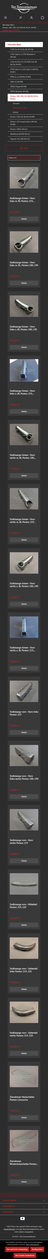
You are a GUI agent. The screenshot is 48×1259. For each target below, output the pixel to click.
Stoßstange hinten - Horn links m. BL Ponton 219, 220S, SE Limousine (22, 200)
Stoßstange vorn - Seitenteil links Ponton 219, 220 (24, 970)
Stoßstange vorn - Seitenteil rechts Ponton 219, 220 (24, 1034)
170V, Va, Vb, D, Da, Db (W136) (21, 49)
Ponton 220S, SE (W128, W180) (22, 117)
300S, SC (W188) (16, 82)
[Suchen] (20, 17)
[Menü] (5, 17)
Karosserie (16, 103)
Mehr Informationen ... (33, 1244)
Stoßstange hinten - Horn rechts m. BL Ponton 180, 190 (22, 456)
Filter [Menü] (24, 147)
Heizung (15, 112)
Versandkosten (9, 1229)
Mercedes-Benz (14, 44)
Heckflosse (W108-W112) (20, 134)
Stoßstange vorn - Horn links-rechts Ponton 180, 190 (24, 777)
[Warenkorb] (42, 17)
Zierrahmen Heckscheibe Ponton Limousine (22, 1098)
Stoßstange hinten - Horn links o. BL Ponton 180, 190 (23, 328)
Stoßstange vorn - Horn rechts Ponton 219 (21, 841)
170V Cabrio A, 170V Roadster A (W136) (22, 55)
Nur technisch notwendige (17, 1249)
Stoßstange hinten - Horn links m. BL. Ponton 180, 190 (24, 264)
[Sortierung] (24, 157)
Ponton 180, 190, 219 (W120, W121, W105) (24, 97)
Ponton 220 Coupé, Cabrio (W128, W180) (23, 122)
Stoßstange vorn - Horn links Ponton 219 (24, 713)
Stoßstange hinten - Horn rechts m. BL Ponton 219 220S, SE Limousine (22, 521)
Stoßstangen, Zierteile (20, 108)
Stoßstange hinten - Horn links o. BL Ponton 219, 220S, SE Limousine (22, 392)
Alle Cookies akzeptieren (24, 1255)
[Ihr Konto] (31, 17)
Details (24, 219)
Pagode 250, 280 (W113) (20, 139)
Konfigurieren (37, 1249)
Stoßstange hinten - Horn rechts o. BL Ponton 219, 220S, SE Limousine (22, 649)
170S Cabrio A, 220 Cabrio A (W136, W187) (24, 70)
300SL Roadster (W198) (19, 91)
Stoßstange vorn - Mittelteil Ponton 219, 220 (23, 906)
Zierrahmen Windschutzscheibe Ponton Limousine (23, 1162)
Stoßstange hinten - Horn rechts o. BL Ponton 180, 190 (24, 585)
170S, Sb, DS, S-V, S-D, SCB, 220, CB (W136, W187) (23, 63)
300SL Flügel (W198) (18, 86)
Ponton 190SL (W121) (18, 129)
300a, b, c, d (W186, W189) (20, 77)
